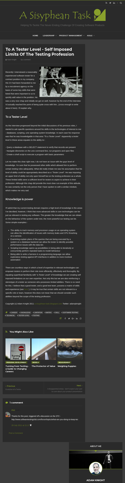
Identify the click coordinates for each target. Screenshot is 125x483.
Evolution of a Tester (103, 206)
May (98, 214)
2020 (95, 146)
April (98, 218)
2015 (95, 164)
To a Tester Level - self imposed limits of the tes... (107, 201)
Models (36, 362)
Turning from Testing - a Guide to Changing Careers (17, 369)
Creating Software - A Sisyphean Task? (58, 474)
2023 (95, 135)
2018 (95, 153)
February (100, 225)
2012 (95, 175)
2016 (95, 161)
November (100, 182)
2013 (95, 171)
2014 (95, 168)
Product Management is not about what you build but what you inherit (105, 278)
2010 (95, 233)
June (98, 210)
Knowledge (26, 312)
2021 (95, 142)
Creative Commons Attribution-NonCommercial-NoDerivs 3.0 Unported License (103, 406)
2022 (95, 139)
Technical (10, 315)
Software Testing (70, 312)
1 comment (26, 60)
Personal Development (16, 362)
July (98, 197)
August (99, 193)
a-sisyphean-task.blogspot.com (48, 304)
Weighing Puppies (67, 366)
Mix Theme (98, 474)
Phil (14, 410)
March (98, 221)
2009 (95, 237)
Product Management (70, 36)
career (14, 312)
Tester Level (23, 315)
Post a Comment (16, 433)
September (100, 189)
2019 (95, 150)
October (99, 186)
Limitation (38, 312)
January (99, 228)
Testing (36, 315)
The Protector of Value (43, 366)
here (26, 289)
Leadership (48, 36)
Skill (57, 312)
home (35, 36)
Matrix (49, 312)
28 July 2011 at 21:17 (21, 425)
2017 (95, 157)
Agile (89, 36)
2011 (95, 179)
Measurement (64, 362)
